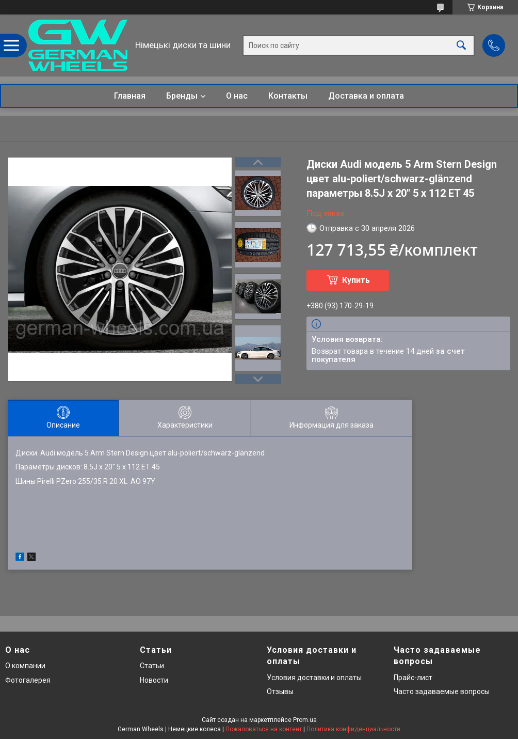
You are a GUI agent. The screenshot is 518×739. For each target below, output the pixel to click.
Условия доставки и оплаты (314, 677)
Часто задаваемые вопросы (442, 691)
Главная (129, 96)
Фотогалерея (28, 680)
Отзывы (280, 691)
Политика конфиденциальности (353, 729)
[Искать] (461, 45)
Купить (356, 280)
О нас (237, 96)
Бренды (182, 96)
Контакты (287, 96)
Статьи (152, 666)
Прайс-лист (413, 677)
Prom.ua (305, 720)
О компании (25, 666)
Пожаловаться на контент (263, 729)
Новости (154, 680)
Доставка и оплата (366, 96)
